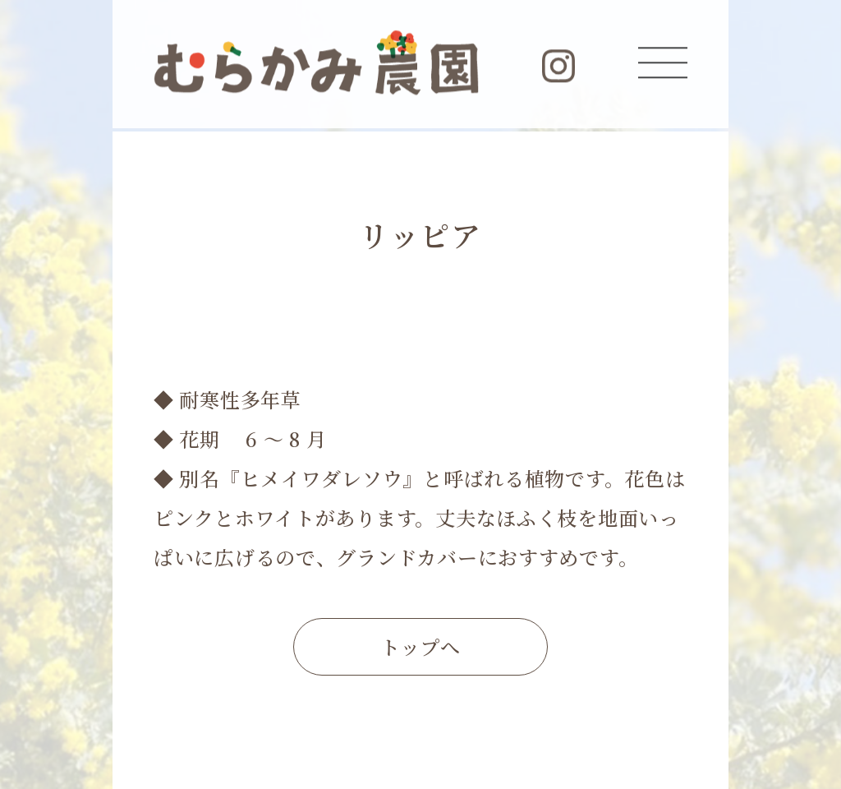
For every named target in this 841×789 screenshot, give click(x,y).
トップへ (420, 646)
